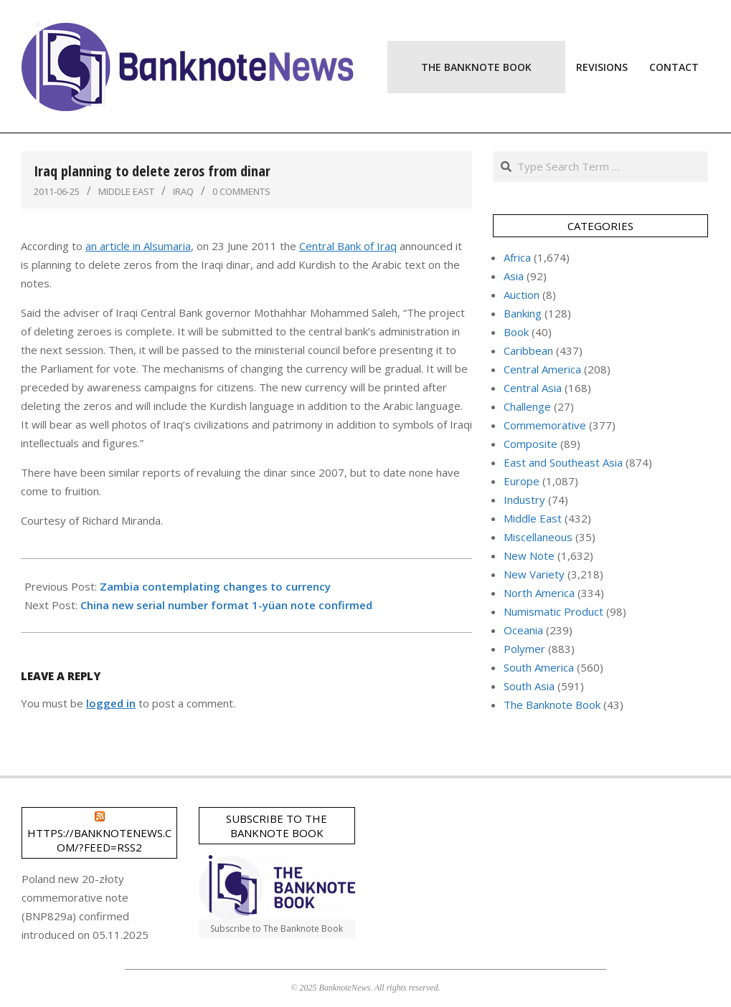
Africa (517, 257)
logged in (111, 703)
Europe (521, 481)
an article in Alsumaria (138, 246)
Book (516, 332)
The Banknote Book (552, 704)
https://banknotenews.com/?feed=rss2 (99, 840)
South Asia (529, 686)
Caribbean (528, 350)
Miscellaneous (538, 537)
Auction (521, 294)
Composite (530, 443)
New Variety (534, 574)
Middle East (126, 191)
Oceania (523, 630)
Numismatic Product (553, 611)
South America (539, 667)
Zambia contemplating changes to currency (215, 586)
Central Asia (533, 388)
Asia (514, 276)
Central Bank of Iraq (348, 246)
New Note (529, 555)
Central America (542, 369)
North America (539, 593)
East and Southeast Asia (563, 462)
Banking (523, 313)
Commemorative (545, 425)
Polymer (524, 648)
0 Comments (241, 191)
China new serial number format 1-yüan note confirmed (226, 605)
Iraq (183, 191)
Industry (524, 499)
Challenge (527, 406)
